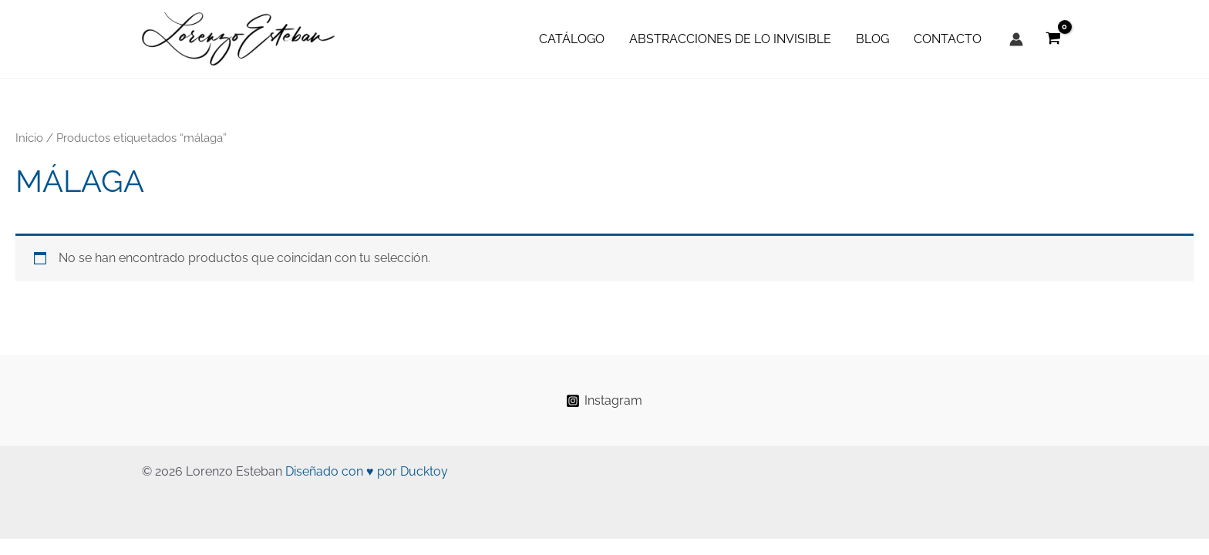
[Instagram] (604, 401)
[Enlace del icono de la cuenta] (1016, 39)
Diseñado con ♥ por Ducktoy (366, 471)
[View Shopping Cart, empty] (1053, 38)
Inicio (29, 137)
